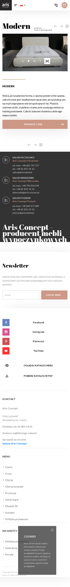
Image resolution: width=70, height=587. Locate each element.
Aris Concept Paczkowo (25, 160)
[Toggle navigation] (16, 5)
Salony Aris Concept (14, 443)
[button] (22, 5)
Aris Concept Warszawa (25, 181)
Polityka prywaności (15, 519)
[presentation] (23, 61)
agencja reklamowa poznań (14, 575)
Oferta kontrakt (13, 486)
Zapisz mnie (53, 295)
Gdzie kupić (10, 499)
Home (7, 467)
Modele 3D (10, 506)
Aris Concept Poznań (23, 201)
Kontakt (8, 512)
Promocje (9, 493)
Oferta (7, 480)
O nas (7, 473)
